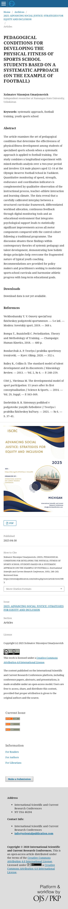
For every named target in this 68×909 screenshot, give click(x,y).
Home (7, 12)
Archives (19, 12)
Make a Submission (19, 779)
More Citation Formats (18, 588)
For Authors (12, 757)
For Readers (12, 751)
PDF (11, 523)
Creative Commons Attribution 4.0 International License (29, 859)
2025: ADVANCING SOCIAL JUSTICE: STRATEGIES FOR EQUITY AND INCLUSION (33, 17)
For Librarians (13, 762)
